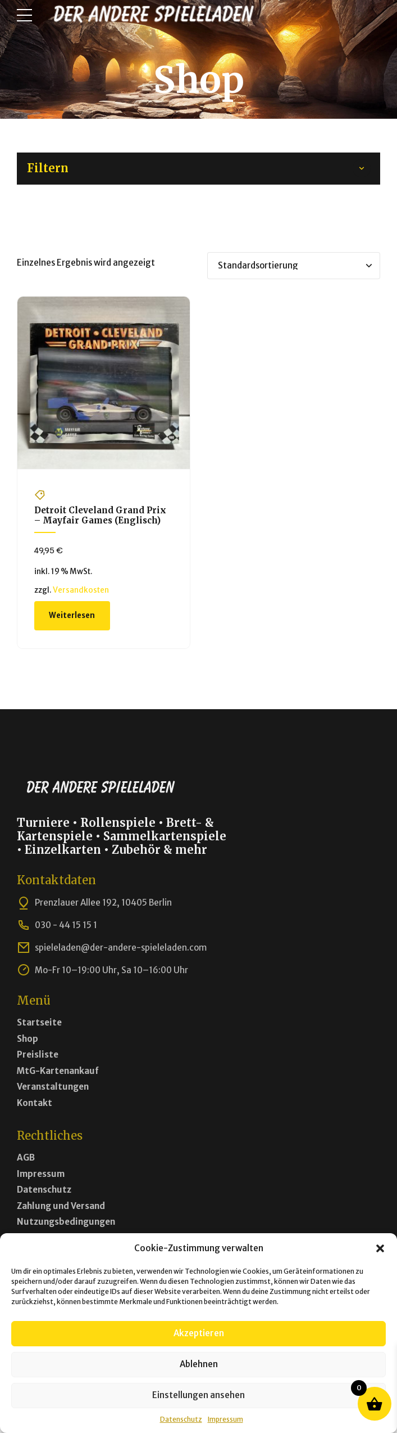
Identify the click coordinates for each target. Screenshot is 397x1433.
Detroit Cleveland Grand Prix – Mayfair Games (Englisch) (100, 515)
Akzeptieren (199, 1333)
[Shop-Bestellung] (294, 265)
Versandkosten (81, 590)
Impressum (225, 1419)
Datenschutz (181, 1419)
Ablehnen (199, 1364)
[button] (380, 1248)
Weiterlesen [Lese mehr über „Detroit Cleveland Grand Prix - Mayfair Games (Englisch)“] (72, 615)
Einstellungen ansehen (198, 1395)
